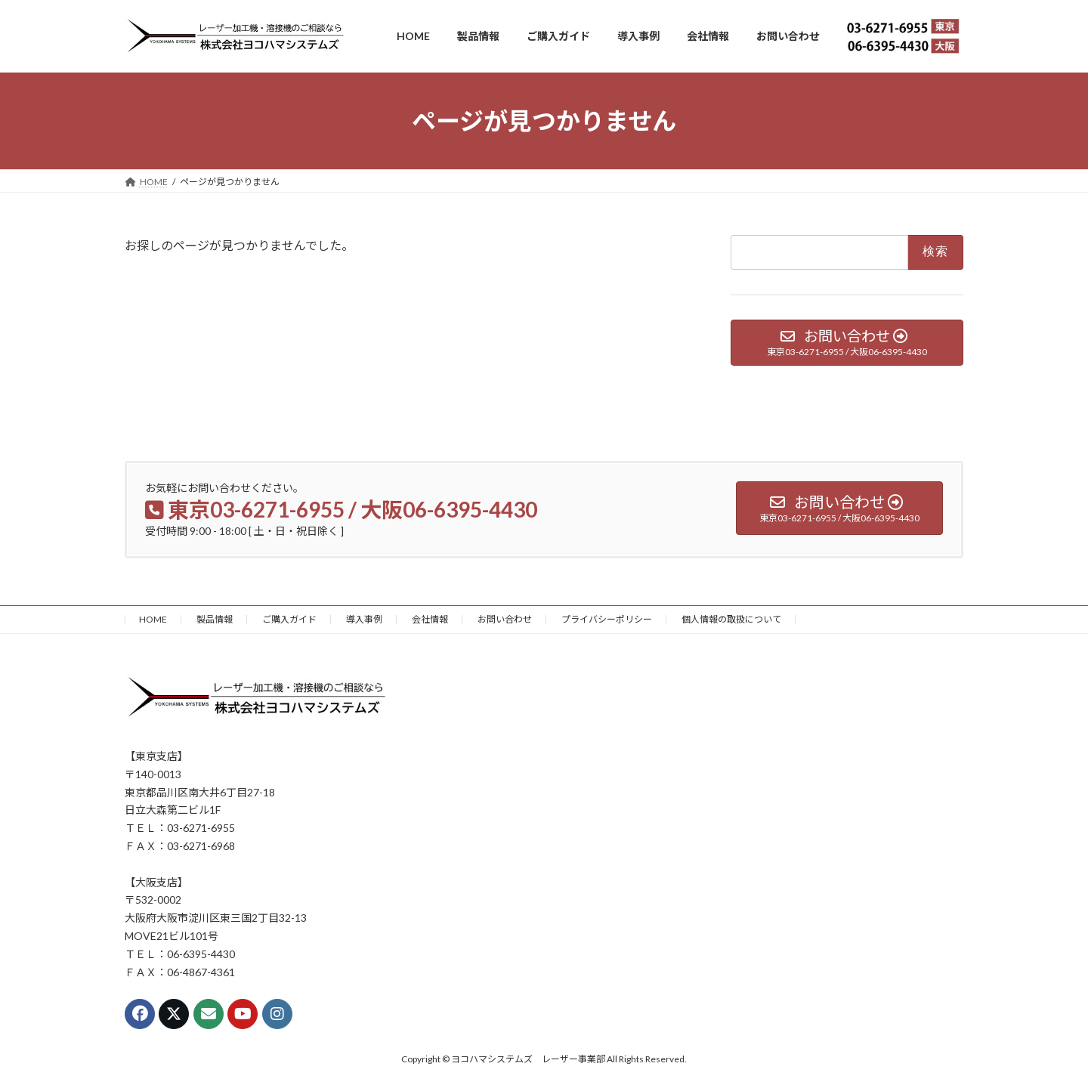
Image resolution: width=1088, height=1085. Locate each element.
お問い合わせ (505, 619)
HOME (153, 619)
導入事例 (364, 619)
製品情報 (214, 619)
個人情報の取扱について (731, 619)
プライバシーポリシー (606, 619)
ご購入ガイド (289, 619)
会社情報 (430, 619)
